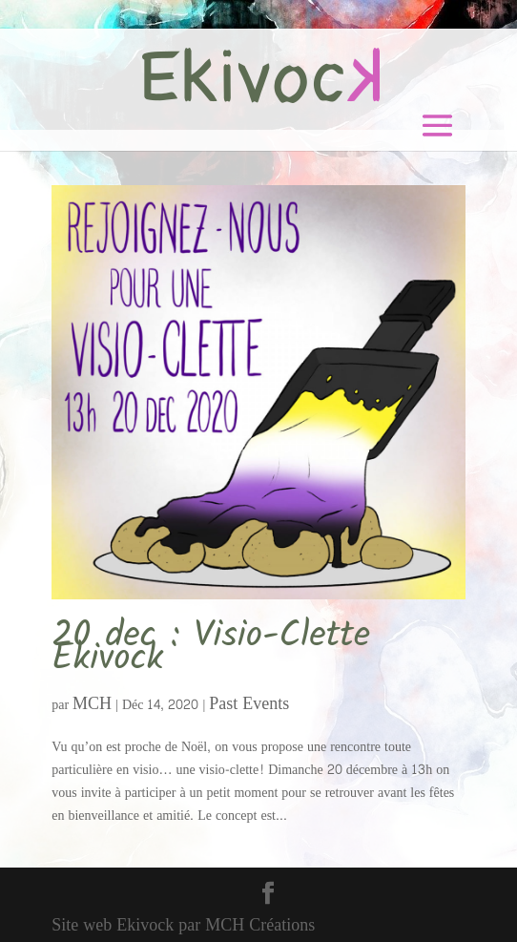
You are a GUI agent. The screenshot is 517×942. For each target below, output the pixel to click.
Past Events (249, 704)
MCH (92, 704)
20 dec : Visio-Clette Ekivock (211, 648)
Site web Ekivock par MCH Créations (183, 925)
